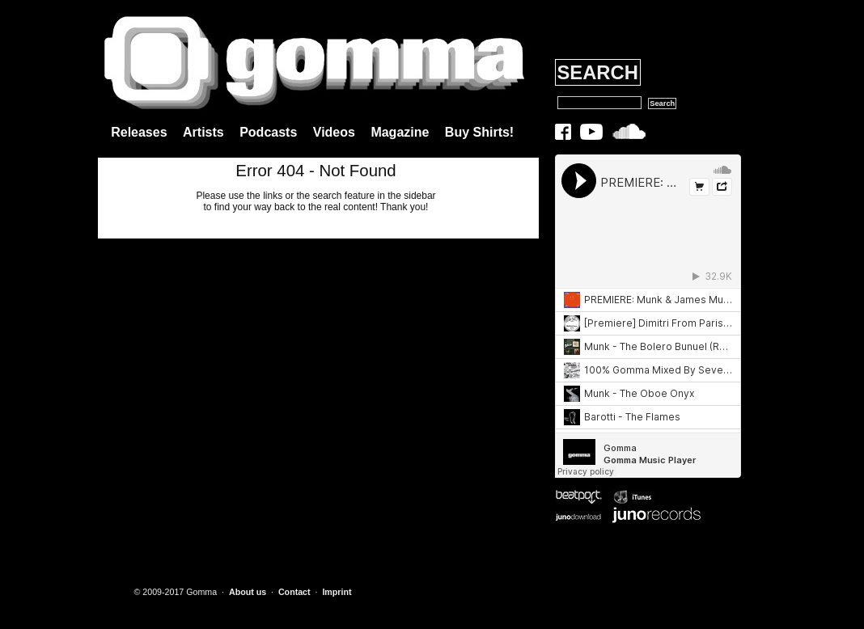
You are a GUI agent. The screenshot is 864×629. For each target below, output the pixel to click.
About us (247, 592)
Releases (139, 132)
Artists (203, 132)
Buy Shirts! (479, 132)
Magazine (400, 132)
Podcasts (268, 132)
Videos (334, 132)
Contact (294, 592)
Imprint (336, 592)
